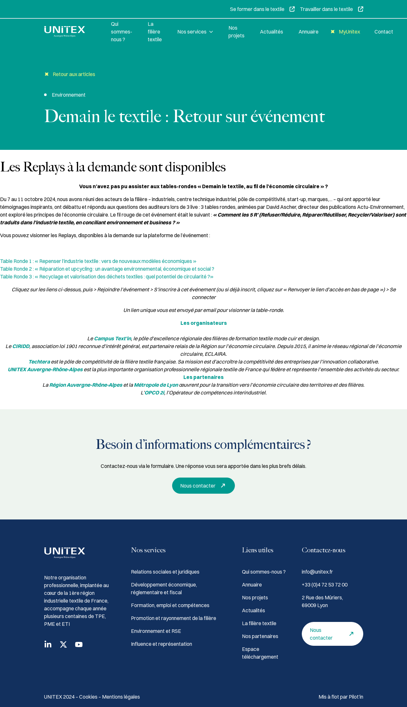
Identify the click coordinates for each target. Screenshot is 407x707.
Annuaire (309, 31)
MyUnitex (344, 31)
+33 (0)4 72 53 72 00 (324, 584)
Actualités (271, 31)
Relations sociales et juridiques (165, 571)
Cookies (88, 696)
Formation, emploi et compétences (170, 605)
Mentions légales (121, 696)
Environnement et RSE (156, 631)
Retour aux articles (69, 74)
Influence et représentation (161, 644)
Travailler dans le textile (331, 9)
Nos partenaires (260, 636)
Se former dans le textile (262, 9)
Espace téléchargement (260, 653)
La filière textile (155, 32)
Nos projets (236, 31)
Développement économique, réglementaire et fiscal (164, 588)
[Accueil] (70, 31)
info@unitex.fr (317, 571)
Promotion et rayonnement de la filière (173, 618)
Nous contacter (204, 485)
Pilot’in (356, 696)
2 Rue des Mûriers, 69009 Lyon (322, 601)
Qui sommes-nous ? (121, 32)
